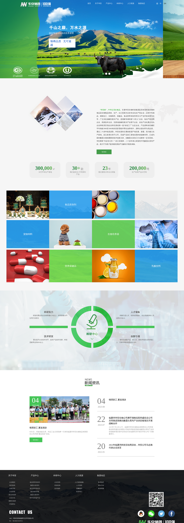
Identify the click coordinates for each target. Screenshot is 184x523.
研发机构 (57, 485)
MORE (104, 152)
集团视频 (101, 488)
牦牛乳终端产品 (35, 498)
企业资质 (57, 482)
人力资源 (130, 3)
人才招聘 (79, 485)
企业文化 (12, 498)
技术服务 (57, 488)
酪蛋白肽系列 (34, 485)
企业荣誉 (12, 491)
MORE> (36, 440)
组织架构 (12, 485)
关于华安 (98, 3)
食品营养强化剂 (35, 488)
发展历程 (12, 488)
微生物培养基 (34, 491)
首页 (89, 3)
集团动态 (141, 3)
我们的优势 (12, 495)
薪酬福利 (79, 488)
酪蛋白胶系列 (34, 495)
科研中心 (120, 3)
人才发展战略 (79, 482)
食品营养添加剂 (35, 482)
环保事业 (12, 504)
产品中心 (109, 3)
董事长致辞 (12, 501)
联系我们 (79, 491)
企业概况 (12, 482)
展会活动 (101, 485)
